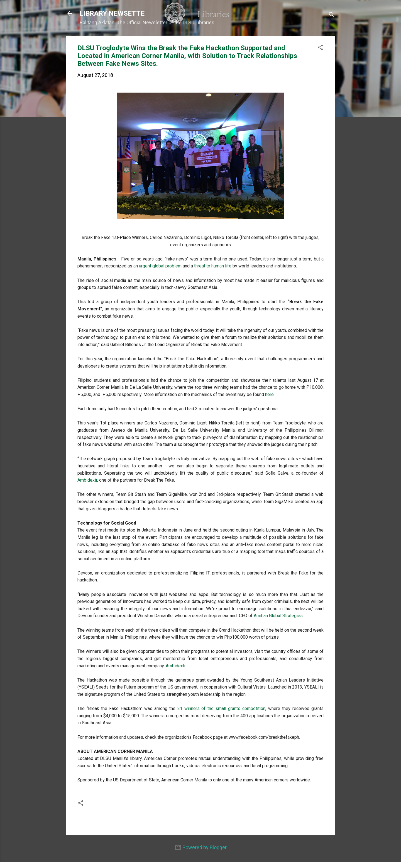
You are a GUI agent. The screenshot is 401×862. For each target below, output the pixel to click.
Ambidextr (87, 480)
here (269, 394)
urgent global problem (160, 266)
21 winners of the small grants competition (221, 708)
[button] (320, 48)
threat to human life (212, 266)
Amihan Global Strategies (278, 615)
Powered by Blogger (201, 847)
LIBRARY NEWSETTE (112, 13)
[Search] (331, 15)
